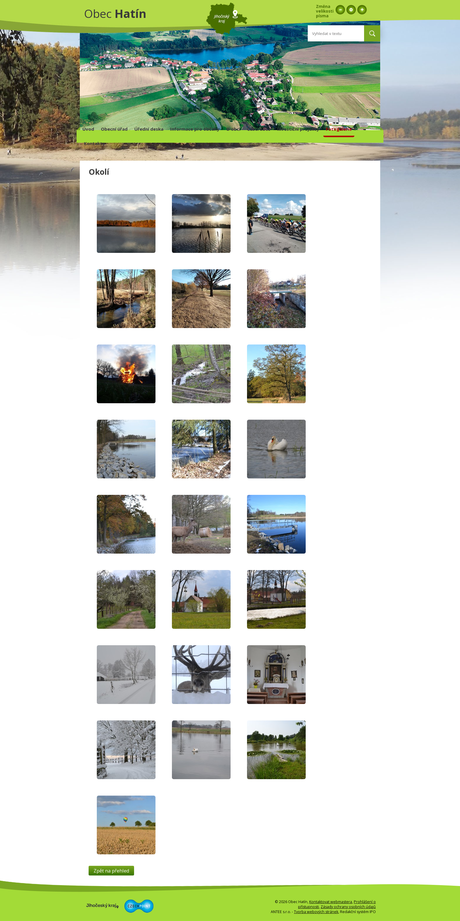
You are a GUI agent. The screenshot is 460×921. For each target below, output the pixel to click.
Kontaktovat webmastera (330, 901)
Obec (115, 13)
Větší (362, 9)
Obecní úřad (114, 129)
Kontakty (94, 143)
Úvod (88, 129)
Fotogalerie (339, 129)
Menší (340, 9)
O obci (233, 129)
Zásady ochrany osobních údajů (348, 906)
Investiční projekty (298, 129)
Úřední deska (148, 129)
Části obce (258, 129)
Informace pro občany (194, 129)
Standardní (351, 9)
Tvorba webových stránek (316, 911)
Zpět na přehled (111, 870)
